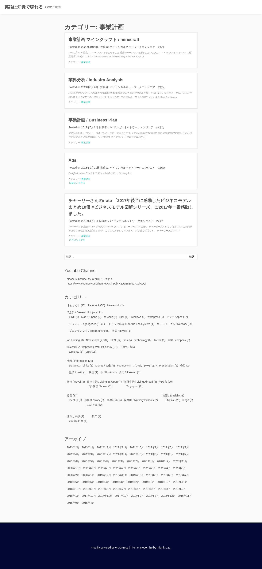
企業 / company (177, 340)
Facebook (93, 305)
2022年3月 (88, 454)
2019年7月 (182, 475)
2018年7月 (119, 488)
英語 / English (170, 395)
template (74, 351)
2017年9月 (137, 495)
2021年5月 (88, 461)
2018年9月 (89, 488)
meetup (73, 400)
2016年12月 (168, 495)
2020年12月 (164, 461)
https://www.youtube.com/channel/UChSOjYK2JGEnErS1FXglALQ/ (106, 283)
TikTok (157, 340)
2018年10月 (74, 488)
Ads (72, 160)
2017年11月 (105, 495)
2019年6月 (73, 481)
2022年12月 (104, 447)
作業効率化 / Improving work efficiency (89, 346)
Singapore (132, 386)
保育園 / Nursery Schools (139, 400)
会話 (183, 365)
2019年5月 (88, 481)
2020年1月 (88, 475)
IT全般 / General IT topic (81, 312)
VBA (88, 351)
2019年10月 (137, 475)
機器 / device (119, 330)
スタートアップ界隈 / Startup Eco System (125, 323)
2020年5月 (149, 468)
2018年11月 (180, 481)
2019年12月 (104, 475)
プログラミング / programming (87, 330)
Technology (141, 340)
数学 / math (76, 372)
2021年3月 (118, 461)
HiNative (170, 400)
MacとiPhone (89, 316)
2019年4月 (103, 481)
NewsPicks (92, 340)
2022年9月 (152, 447)
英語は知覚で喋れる (24, 7)
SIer (121, 316)
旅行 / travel (74, 381)
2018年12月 (164, 481)
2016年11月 (185, 495)
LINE (72, 316)
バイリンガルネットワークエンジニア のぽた (138, 46)
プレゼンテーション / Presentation (153, 365)
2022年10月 (137, 447)
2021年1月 (148, 461)
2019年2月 (133, 481)
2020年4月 (164, 468)
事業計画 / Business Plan (92, 120)
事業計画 (85, 62)
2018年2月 (179, 488)
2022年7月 (182, 447)
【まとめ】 (73, 305)
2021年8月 (167, 454)
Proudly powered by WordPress (109, 547)
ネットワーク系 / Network (171, 323)
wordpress (154, 316)
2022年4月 (73, 454)
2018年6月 (134, 488)
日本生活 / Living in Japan (102, 381)
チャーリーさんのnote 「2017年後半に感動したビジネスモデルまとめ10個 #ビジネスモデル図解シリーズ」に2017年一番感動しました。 (130, 207)
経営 (69, 395)
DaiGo (73, 365)
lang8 (186, 400)
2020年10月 (74, 468)
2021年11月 (120, 454)
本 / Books (106, 372)
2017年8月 (152, 495)
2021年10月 (137, 454)
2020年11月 (76, 420)
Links (86, 365)
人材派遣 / (93, 404)
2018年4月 (164, 488)
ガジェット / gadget (81, 323)
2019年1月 (148, 481)
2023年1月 (88, 447)
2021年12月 (104, 454)
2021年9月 (152, 454)
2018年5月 (149, 488)
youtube (122, 365)
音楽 (94, 416)
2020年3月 (179, 468)
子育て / (124, 346)
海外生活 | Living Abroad (138, 381)
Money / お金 (103, 365)
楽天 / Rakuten (127, 372)
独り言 (163, 381)
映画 (91, 372)
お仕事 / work (92, 400)
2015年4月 (88, 502)
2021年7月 (182, 454)
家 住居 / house (98, 386)
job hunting (73, 340)
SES (113, 340)
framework (113, 305)
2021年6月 (73, 461)
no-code (108, 316)
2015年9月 (73, 502)
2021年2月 (133, 461)
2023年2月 (73, 447)
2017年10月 (122, 495)
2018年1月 (73, 495)
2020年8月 (104, 468)
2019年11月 (120, 475)
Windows (135, 316)
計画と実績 (73, 416)
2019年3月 (118, 481)
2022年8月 (167, 447)
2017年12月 (89, 495)
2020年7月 (119, 468)
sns (126, 340)
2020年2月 (73, 475)
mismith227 (164, 547)
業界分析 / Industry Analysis (95, 79)
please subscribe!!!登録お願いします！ (90, 279)
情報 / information (77, 360)
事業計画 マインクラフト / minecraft (103, 39)
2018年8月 (104, 488)
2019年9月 (152, 475)
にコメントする (77, 182)
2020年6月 (134, 468)
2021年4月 (103, 461)
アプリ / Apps (174, 316)
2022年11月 (120, 447)
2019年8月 (167, 475)
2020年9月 (89, 468)
